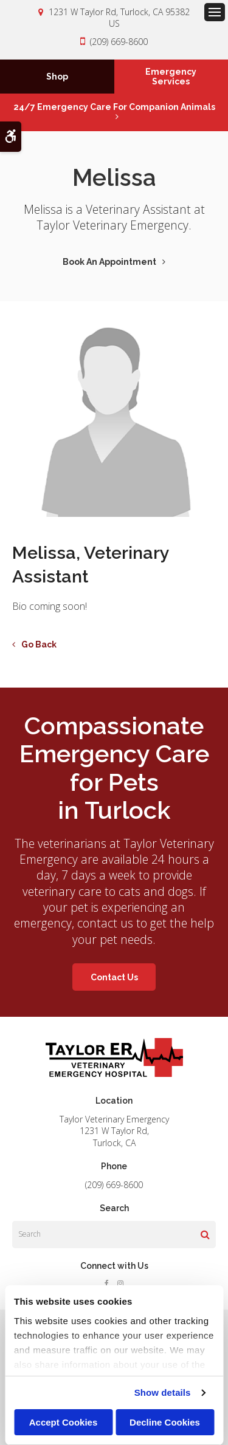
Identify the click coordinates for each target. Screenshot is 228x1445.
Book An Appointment (109, 262)
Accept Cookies (63, 1422)
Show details (162, 1392)
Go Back (39, 644)
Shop (57, 76)
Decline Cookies (165, 1422)
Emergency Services (170, 76)
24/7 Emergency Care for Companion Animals (114, 107)
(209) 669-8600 (119, 41)
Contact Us (114, 977)
